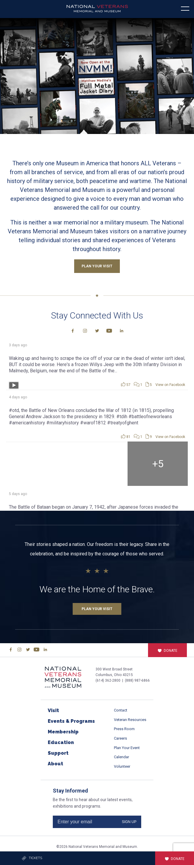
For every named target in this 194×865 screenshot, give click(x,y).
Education (61, 742)
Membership (63, 732)
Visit (53, 710)
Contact (120, 710)
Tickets (32, 858)
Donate (167, 651)
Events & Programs (71, 721)
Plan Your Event (127, 748)
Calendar (121, 757)
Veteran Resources (130, 719)
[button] (97, 76)
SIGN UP (129, 822)
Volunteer (122, 766)
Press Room (124, 729)
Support (58, 753)
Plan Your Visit (97, 609)
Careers (120, 738)
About (55, 764)
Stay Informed (70, 791)
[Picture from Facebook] (36, 464)
